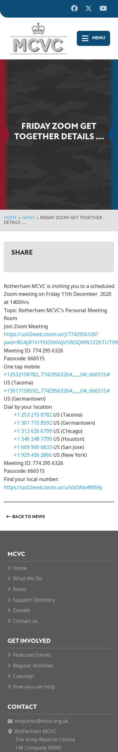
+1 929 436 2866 (33, 455)
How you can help (34, 686)
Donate (21, 610)
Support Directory (34, 600)
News (28, 218)
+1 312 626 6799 (33, 431)
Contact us (25, 621)
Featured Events (32, 655)
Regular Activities (33, 665)
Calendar (23, 676)
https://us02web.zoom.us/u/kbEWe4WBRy (53, 487)
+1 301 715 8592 (33, 423)
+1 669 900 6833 (33, 447)
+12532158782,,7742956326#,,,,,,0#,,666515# (57, 374)
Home (10, 218)
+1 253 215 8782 (33, 414)
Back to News (28, 517)
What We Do (27, 578)
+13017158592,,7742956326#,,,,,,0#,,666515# (57, 391)
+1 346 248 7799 (33, 439)
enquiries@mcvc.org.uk (41, 721)
